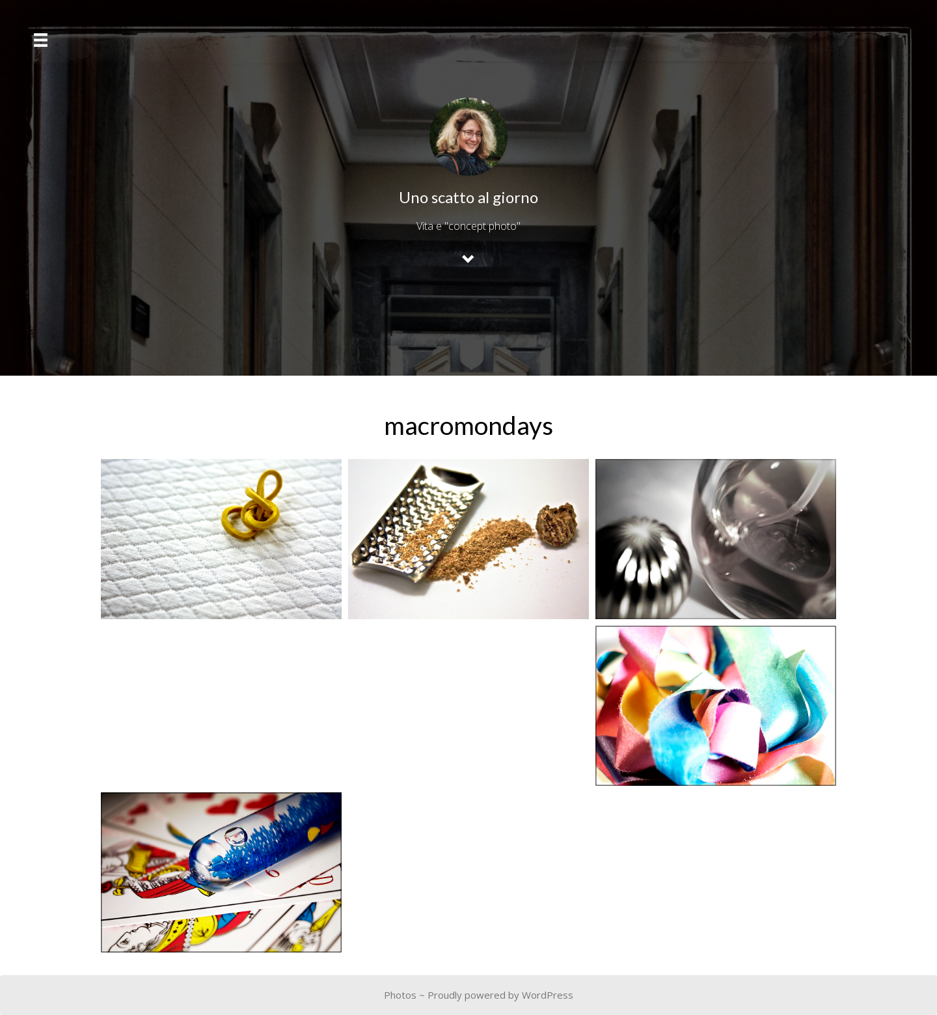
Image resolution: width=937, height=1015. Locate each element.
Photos (400, 994)
